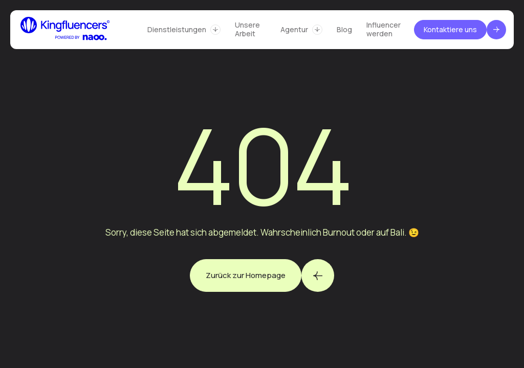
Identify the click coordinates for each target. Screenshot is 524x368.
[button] (184, 29)
